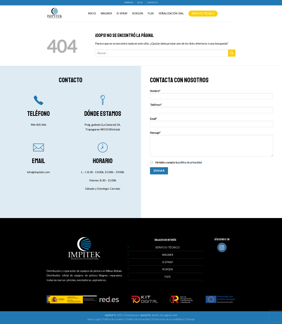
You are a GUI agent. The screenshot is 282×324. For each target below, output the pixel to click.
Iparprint (145, 315)
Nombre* (211, 95)
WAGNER (167, 254)
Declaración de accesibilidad (168, 319)
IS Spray (122, 13)
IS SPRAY (167, 262)
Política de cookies (113, 319)
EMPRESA (128, 2)
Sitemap (190, 319)
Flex (151, 13)
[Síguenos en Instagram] (222, 247)
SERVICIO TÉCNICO (167, 247)
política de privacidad (190, 162)
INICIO (92, 13)
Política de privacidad (138, 319)
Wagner (106, 13)
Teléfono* (211, 109)
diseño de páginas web (164, 315)
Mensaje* (211, 145)
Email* (211, 123)
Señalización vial (171, 13)
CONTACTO (152, 2)
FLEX (167, 276)
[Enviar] (231, 53)
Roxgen (137, 13)
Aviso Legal (93, 319)
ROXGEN (167, 269)
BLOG (140, 2)
